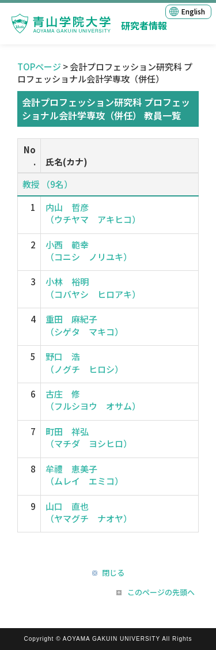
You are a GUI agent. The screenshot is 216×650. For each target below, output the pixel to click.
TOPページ (39, 67)
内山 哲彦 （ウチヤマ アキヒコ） (93, 213)
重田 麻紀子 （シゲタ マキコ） (84, 325)
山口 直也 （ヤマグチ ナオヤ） (89, 512)
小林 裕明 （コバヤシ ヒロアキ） (93, 287)
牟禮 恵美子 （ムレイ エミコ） (84, 475)
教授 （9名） (47, 184)
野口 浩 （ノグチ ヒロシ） (84, 362)
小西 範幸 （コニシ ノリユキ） (89, 251)
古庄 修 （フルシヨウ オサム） (93, 400)
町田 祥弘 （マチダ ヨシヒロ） (89, 437)
